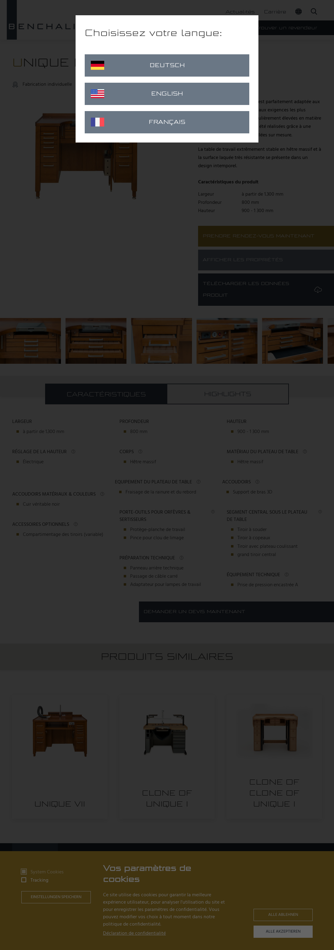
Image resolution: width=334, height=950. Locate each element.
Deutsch (138, 65)
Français (138, 122)
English (137, 93)
